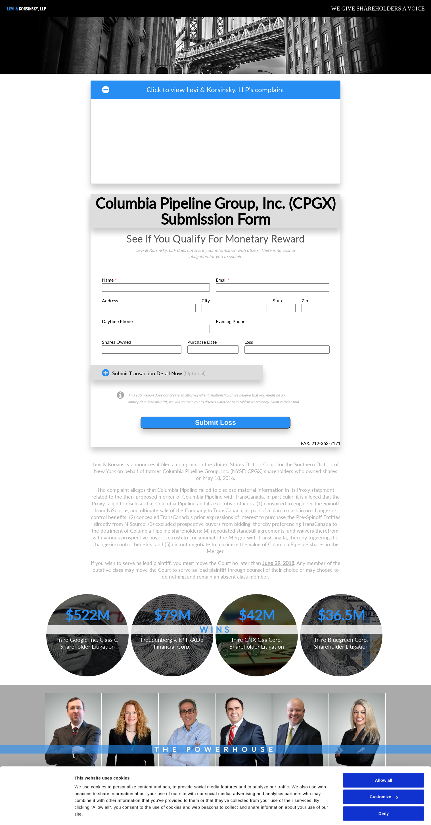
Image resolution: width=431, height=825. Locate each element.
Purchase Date (202, 342)
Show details (87, 813)
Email (223, 279)
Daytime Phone (117, 321)
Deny (383, 797)
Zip (305, 300)
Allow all (383, 764)
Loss (248, 342)
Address (110, 300)
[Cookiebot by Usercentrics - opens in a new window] (37, 814)
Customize (384, 780)
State (278, 300)
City (206, 300)
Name (109, 279)
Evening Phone (230, 321)
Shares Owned (116, 342)
